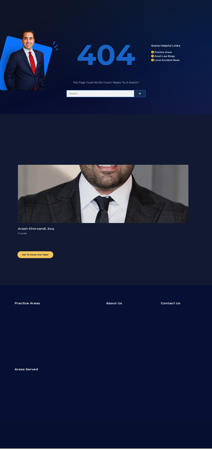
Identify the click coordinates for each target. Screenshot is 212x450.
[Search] (139, 93)
